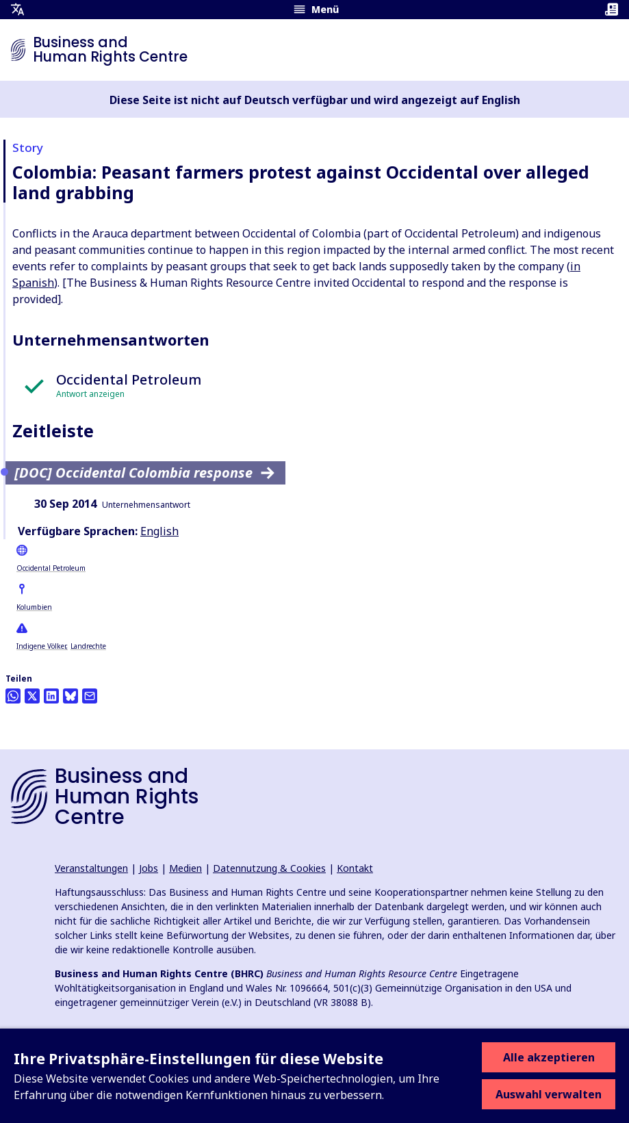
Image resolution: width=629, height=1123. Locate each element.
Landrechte (88, 646)
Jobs (148, 868)
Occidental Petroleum (51, 568)
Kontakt (355, 868)
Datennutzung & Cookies (269, 868)
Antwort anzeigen (90, 394)
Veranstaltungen (91, 868)
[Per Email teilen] (89, 696)
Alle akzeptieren (549, 1057)
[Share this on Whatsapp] (13, 696)
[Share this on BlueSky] (70, 696)
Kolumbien (34, 607)
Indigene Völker (41, 646)
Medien (185, 868)
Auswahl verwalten (549, 1094)
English (159, 531)
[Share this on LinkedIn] (51, 696)
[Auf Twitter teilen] (32, 696)
